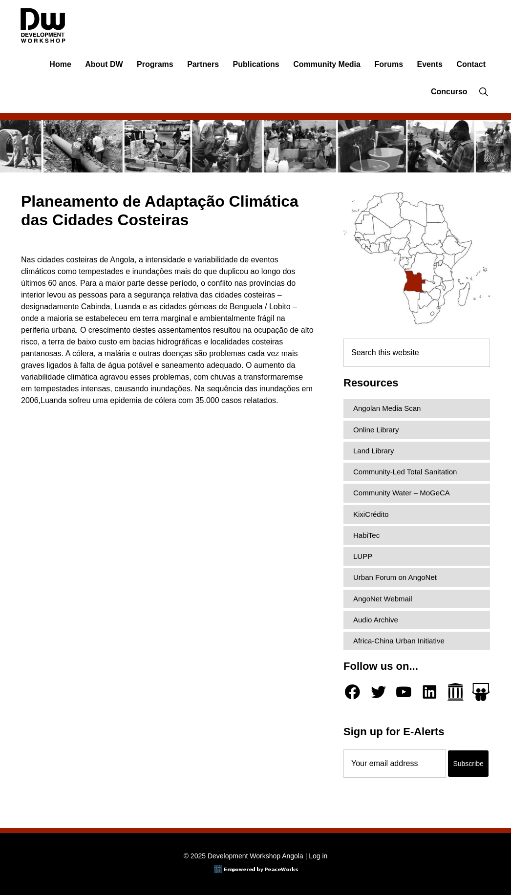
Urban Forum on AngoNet (395, 577)
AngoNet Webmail (382, 599)
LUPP (362, 556)
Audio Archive (375, 620)
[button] (483, 92)
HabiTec (366, 535)
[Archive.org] (456, 692)
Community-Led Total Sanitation (405, 472)
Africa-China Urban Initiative (399, 641)
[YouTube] (404, 692)
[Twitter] (378, 692)
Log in (318, 856)
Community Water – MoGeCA (401, 493)
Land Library (373, 451)
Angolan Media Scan (387, 408)
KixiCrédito (371, 514)
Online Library (376, 430)
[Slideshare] (481, 692)
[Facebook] (352, 692)
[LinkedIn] (430, 692)
